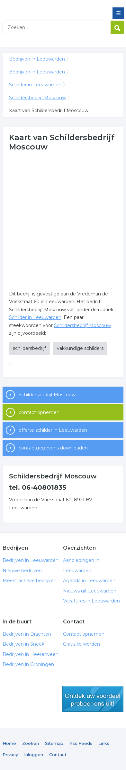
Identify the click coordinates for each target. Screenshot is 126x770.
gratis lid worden (92, 699)
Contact (58, 754)
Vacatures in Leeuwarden (91, 601)
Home (9, 743)
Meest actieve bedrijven (30, 580)
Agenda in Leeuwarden (89, 580)
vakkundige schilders (80, 348)
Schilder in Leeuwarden (35, 85)
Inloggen (33, 754)
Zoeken (30, 743)
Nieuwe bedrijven (22, 570)
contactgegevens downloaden (53, 448)
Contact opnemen (83, 634)
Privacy (10, 754)
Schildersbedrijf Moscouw (37, 98)
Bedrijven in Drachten (27, 634)
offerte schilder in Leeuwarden (53, 430)
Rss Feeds (80, 743)
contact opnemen (39, 412)
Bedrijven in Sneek (23, 644)
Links (103, 743)
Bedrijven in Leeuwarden (49, 7)
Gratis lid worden (81, 644)
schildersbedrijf (29, 348)
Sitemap (54, 743)
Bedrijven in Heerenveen (31, 654)
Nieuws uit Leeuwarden (89, 591)
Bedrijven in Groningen (28, 664)
